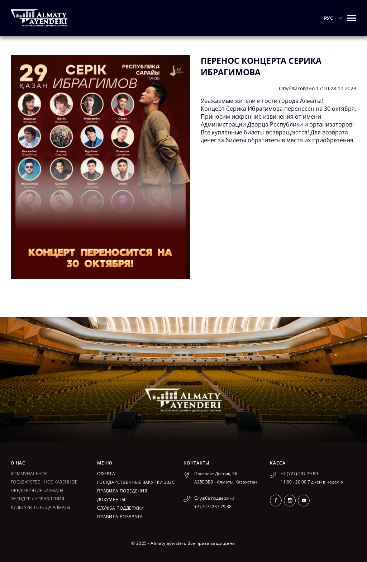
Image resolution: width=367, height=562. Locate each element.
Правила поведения (122, 491)
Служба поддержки (120, 508)
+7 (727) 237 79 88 (213, 507)
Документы (111, 499)
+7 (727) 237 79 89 (299, 474)
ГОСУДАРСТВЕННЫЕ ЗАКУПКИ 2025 (136, 482)
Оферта (106, 474)
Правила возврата (120, 517)
